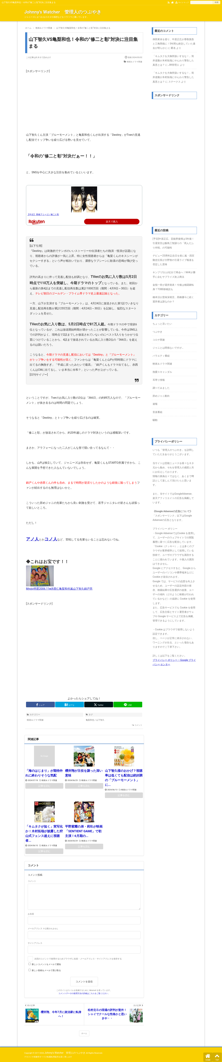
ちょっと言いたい (162, 323)
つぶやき (157, 331)
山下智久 (100, 720)
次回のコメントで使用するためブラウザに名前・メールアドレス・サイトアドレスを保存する (78, 959)
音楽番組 (157, 412)
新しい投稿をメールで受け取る (46, 970)
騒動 (155, 420)
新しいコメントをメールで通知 (46, 964)
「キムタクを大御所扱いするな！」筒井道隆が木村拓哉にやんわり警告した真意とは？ (173, 60)
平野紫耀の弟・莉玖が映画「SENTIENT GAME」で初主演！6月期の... (84, 831)
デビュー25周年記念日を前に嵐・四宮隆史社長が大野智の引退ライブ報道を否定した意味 (173, 260)
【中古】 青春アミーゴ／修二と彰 (43, 214)
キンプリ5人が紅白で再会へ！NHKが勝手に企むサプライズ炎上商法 (174, 274)
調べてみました (161, 387)
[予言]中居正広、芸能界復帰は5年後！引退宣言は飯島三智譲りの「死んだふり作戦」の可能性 (173, 243)
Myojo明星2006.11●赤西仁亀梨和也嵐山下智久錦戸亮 (59, 588)
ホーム (84, 1033)
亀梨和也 (90, 720)
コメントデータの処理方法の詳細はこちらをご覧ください (83, 993)
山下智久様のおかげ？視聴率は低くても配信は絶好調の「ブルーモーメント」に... (123, 778)
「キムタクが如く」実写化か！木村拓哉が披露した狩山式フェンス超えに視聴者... (44, 833)
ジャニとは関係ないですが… (168, 347)
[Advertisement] (84, 98)
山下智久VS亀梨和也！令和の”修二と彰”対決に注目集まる (83, 43)
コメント (138, 725)
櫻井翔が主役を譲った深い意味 (84, 773)
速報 (155, 403)
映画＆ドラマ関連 (134, 62)
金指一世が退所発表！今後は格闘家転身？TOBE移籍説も (173, 287)
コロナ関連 (159, 339)
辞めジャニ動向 (161, 395)
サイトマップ (183, 2)
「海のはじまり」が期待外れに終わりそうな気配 (44, 773)
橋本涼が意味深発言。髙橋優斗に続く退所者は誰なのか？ (173, 299)
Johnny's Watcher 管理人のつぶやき (62, 12)
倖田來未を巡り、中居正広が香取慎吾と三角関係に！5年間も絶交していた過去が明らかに (174, 43)
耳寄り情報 (159, 380)
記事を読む (44, 785)
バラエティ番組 (161, 355)
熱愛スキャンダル (162, 372)
